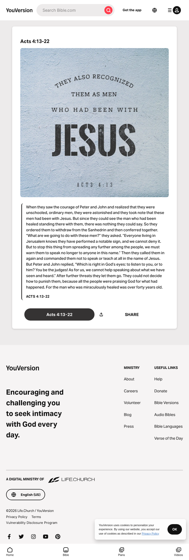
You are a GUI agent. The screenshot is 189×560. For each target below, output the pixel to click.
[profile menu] (173, 10)
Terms (36, 517)
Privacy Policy (16, 517)
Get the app (132, 10)
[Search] (69, 10)
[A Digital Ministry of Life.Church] (94, 477)
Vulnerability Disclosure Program (31, 523)
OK (174, 529)
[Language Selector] (154, 10)
